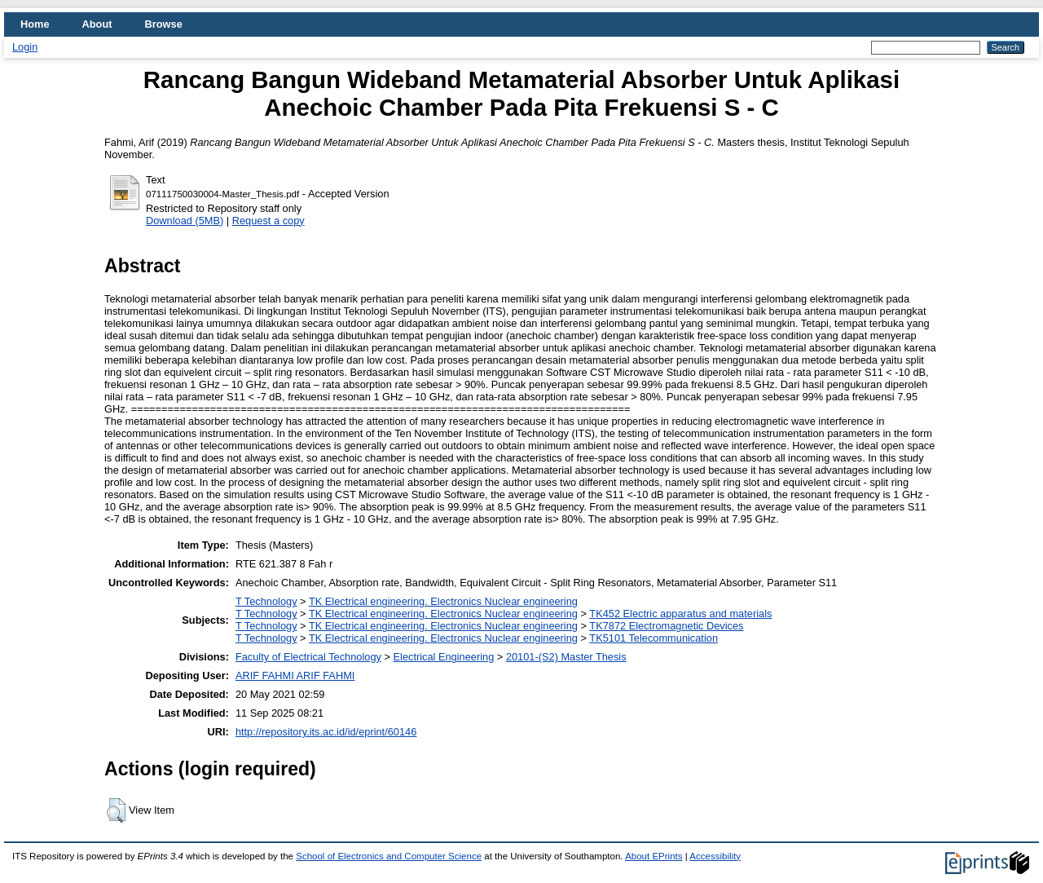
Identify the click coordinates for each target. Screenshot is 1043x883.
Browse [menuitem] (164, 24)
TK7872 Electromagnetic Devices (666, 626)
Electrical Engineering (444, 657)
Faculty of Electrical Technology (308, 657)
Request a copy (268, 220)
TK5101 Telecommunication (653, 638)
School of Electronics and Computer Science (389, 856)
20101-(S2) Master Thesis (566, 657)
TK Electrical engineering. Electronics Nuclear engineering (443, 601)
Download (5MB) (184, 220)
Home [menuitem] (35, 24)
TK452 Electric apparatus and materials (680, 613)
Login (24, 47)
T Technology (266, 601)
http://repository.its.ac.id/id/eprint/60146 (325, 732)
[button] (116, 810)
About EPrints (653, 856)
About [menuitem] (97, 24)
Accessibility (715, 856)
